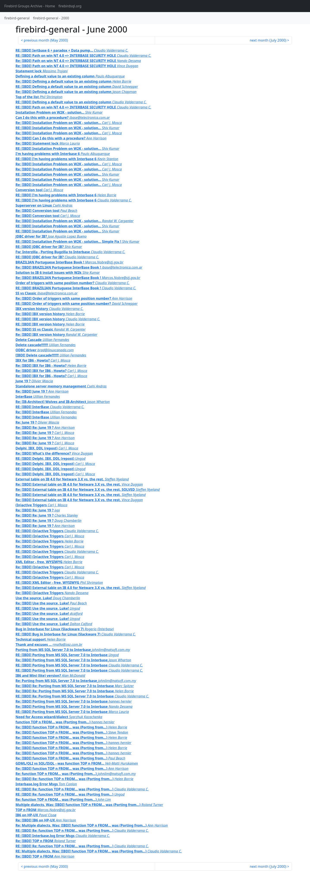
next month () (268, 40)
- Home (29, 6)
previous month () (46, 40)
